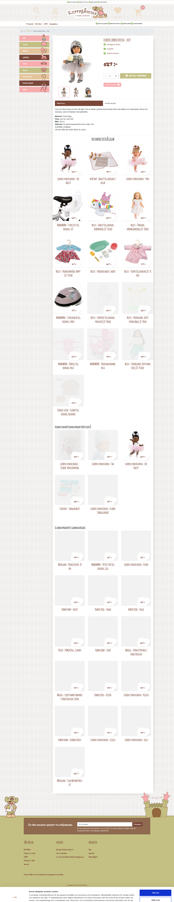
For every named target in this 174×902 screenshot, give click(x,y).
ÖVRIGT (36, 89)
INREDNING (36, 51)
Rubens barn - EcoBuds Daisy (69, 740)
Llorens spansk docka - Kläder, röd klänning (69, 466)
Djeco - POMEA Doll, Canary (69, 650)
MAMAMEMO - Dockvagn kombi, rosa (103, 366)
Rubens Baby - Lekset (70, 609)
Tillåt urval (155, 887)
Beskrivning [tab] (61, 103)
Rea (90, 849)
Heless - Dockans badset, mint (103, 271)
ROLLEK (36, 70)
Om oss (26, 864)
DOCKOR (36, 44)
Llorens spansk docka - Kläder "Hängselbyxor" (103, 510)
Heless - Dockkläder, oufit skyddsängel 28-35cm (137, 319)
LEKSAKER (36, 57)
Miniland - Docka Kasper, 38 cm (70, 566)
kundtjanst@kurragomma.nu (73, 857)
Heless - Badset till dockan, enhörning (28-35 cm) (103, 227)
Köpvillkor (27, 849)
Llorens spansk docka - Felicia (136, 695)
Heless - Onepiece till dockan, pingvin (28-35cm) (103, 319)
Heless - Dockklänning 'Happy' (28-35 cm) (68, 273)
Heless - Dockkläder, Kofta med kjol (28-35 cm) (137, 366)
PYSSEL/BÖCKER (36, 83)
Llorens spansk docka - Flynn (136, 564)
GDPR (26, 857)
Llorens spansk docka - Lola (136, 740)
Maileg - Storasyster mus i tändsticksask (136, 652)
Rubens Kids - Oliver (103, 695)
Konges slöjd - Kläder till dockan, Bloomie (68, 412)
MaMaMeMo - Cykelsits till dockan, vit (68, 227)
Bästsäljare (93, 857)
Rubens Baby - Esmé (103, 650)
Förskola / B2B (29, 860)
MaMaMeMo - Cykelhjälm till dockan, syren (68, 319)
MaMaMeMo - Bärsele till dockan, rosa (68, 366)
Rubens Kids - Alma (103, 609)
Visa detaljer (121, 898)
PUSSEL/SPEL (36, 77)
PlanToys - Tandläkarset (70, 508)
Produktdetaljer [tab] (110, 103)
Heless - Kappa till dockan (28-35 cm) (137, 273)
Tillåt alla (155, 880)
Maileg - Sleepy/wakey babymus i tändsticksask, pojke (69, 697)
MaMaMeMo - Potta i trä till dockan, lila (102, 566)
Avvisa (155, 895)
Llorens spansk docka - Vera (137, 179)
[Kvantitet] (110, 76)
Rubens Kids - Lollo (136, 609)
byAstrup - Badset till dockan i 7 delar (103, 181)
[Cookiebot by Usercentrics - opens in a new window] (14, 897)
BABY (36, 38)
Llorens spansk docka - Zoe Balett (68, 181)
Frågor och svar (29, 853)
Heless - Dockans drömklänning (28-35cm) (137, 227)
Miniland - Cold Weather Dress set (69, 782)
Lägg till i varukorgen (135, 75)
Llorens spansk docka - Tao (103, 464)
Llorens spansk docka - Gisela (103, 740)
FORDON (36, 64)
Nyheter (91, 853)
